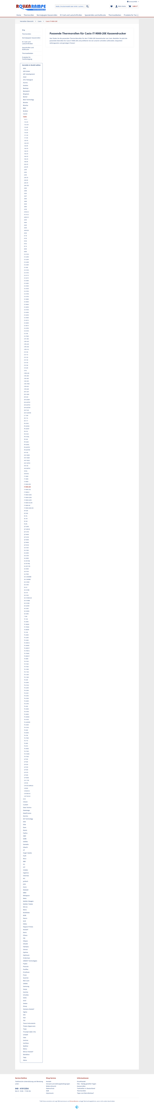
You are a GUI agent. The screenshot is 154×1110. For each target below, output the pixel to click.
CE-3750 (26, 296)
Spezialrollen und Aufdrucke (28, 48)
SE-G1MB (26, 590)
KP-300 (26, 513)
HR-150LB (27, 460)
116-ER (26, 132)
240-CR (26, 183)
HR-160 (26, 466)
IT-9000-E (26, 492)
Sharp (25, 1006)
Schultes (26, 995)
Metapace (26, 895)
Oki (24, 938)
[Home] (18, 15)
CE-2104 (26, 254)
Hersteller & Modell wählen (31, 65)
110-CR (26, 122)
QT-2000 (26, 526)
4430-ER (26, 230)
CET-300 (26, 339)
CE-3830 (26, 302)
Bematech (26, 91)
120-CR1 (26, 143)
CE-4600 (26, 323)
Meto (24, 898)
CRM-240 (26, 373)
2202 (25, 172)
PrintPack (26, 972)
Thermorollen (26, 34)
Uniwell (25, 1035)
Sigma (25, 1012)
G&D (24, 836)
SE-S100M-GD (28, 598)
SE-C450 (26, 585)
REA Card (26, 981)
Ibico (24, 859)
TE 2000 (26, 622)
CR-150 (26, 362)
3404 (25, 199)
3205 (25, 193)
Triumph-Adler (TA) (29, 1032)
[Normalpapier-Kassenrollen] (47, 15)
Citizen (25, 802)
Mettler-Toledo (28, 904)
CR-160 (26, 365)
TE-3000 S (27, 643)
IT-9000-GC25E (28, 503)
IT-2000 (26, 476)
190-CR (26, 159)
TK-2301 (26, 693)
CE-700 (26, 333)
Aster (25, 77)
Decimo (25, 816)
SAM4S (25, 983)
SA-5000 (26, 569)
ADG (24, 68)
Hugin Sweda (27, 853)
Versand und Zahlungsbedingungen (58, 1084)
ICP (24, 867)
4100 (25, 209)
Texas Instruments (29, 1023)
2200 (25, 169)
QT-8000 (26, 542)
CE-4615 (26, 325)
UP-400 (26, 775)
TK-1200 (26, 674)
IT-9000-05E (27, 484)
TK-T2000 (26, 754)
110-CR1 (26, 125)
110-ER (26, 127)
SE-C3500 (26, 582)
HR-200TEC (27, 468)
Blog (23, 30)
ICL (24, 864)
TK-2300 (26, 690)
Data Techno (27, 807)
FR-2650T (26, 429)
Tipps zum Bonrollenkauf (85, 1093)
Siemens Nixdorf (28, 1009)
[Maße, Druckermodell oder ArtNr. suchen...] (72, 6)
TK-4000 (26, 714)
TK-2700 (26, 704)
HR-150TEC (27, 463)
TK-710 (26, 741)
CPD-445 (26, 347)
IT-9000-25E (27, 489)
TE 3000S (26, 624)
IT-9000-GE (27, 505)
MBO (24, 893)
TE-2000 (26, 635)
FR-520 (26, 439)
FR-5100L (26, 436)
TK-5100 (26, 727)
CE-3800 (26, 299)
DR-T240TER (27, 413)
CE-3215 (26, 278)
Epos (24, 827)
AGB (47, 1091)
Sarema (25, 992)
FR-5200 (26, 442)
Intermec (26, 876)
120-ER (26, 146)
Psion (25, 975)
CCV (24, 799)
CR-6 (25, 370)
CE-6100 (26, 331)
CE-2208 (26, 262)
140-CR (26, 151)
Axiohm (25, 85)
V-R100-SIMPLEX (28, 785)
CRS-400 (26, 376)
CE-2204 (26, 259)
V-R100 (26, 783)
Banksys (25, 88)
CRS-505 (26, 381)
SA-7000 (26, 574)
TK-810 (26, 746)
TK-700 (26, 735)
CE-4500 (26, 318)
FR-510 (26, 431)
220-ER (26, 167)
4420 (25, 225)
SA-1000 (26, 550)
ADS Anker (26, 71)
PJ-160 (26, 521)
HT (24, 850)
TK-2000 (26, 682)
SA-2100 (26, 555)
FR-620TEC (27, 447)
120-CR (26, 140)
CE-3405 (26, 283)
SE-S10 (26, 592)
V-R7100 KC (27, 796)
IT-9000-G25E (28, 500)
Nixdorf (25, 930)
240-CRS (26, 185)
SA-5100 (26, 571)
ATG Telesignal (28, 80)
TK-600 (26, 730)
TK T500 (26, 667)
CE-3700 (26, 291)
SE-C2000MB (27, 577)
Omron (25, 949)
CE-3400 (26, 281)
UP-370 (26, 772)
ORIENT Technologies (30, 961)
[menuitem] (72, 6)
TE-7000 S (27, 651)
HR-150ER (27, 458)
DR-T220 (26, 410)
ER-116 (26, 418)
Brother (25, 111)
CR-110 (26, 355)
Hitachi (25, 847)
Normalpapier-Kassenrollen (31, 38)
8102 (25, 244)
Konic (25, 887)
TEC (24, 1020)
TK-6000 (26, 733)
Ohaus (25, 935)
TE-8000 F (26, 656)
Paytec (25, 964)
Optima (25, 952)
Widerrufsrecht (51, 1086)
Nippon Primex (28, 927)
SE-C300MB (27, 579)
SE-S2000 (26, 606)
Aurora (25, 83)
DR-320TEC (27, 402)
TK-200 (26, 680)
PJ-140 (26, 518)
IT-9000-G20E (28, 497)
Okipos (25, 941)
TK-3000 (26, 709)
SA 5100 (26, 548)
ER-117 (26, 421)
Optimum (26, 955)
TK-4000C (26, 717)
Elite (24, 824)
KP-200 (26, 511)
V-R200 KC (27, 791)
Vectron (25, 1040)
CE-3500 (26, 286)
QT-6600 (26, 540)
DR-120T (26, 392)
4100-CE (26, 212)
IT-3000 (26, 479)
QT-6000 (26, 534)
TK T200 (26, 664)
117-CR (26, 135)
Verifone (26, 1043)
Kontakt (48, 1081)
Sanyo (25, 989)
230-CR (26, 177)
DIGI (24, 822)
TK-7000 (26, 738)
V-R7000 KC (27, 793)
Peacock (25, 966)
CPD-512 (26, 349)
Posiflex (25, 969)
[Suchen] (87, 6)
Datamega (26, 810)
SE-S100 (26, 595)
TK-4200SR (27, 722)
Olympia (26, 947)
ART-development (29, 74)
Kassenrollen (81, 1086)
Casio (25, 117)
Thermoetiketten (27, 53)
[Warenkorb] (133, 6)
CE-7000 (26, 336)
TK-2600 (26, 701)
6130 (25, 238)
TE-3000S (26, 645)
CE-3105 (26, 273)
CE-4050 (26, 307)
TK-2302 (26, 696)
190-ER (26, 162)
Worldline (26, 1054)
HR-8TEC (26, 474)
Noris (25, 932)
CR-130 (26, 360)
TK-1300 (26, 677)
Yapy (24, 1057)
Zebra (25, 1060)
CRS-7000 (26, 384)
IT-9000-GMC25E (28, 508)
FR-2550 (26, 423)
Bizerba (25, 105)
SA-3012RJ (27, 561)
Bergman (26, 94)
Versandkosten (74, 1101)
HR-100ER (27, 455)
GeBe (25, 839)
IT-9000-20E (27, 487)
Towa (25, 1029)
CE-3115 (26, 275)
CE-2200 (26, 257)
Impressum (50, 1093)
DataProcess (27, 813)
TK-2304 (26, 698)
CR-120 (26, 357)
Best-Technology (28, 100)
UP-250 (26, 764)
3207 (25, 196)
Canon (25, 114)
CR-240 (26, 368)
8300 (25, 251)
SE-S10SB (26, 603)
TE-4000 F (26, 648)
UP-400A (26, 778)
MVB (24, 915)
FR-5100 (26, 434)
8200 (25, 249)
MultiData (26, 912)
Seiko (25, 998)
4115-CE (26, 214)
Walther (25, 1046)
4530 (25, 233)
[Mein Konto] (121, 6)
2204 (25, 175)
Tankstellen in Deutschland (86, 1088)
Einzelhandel (81, 1081)
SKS (24, 1015)
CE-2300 (26, 265)
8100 (25, 241)
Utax (24, 1037)
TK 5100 (26, 661)
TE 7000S (26, 627)
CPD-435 (26, 344)
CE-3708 (26, 294)
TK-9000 (26, 748)
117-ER (26, 138)
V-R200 (26, 788)
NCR (24, 921)
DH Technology (28, 819)
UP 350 (26, 759)
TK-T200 (26, 751)
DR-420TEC (27, 405)
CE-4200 (26, 312)
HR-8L (25, 471)
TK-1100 (26, 672)
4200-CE (26, 217)
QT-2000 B (27, 529)
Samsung (26, 986)
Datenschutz (50, 1088)
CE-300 (26, 267)
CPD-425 (26, 341)
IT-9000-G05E (28, 495)
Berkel (25, 97)
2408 (25, 191)
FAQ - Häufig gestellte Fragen (86, 1084)
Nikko (25, 924)
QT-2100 (26, 532)
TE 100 (26, 619)
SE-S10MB (27, 600)
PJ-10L (25, 516)
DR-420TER (27, 407)
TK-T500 (26, 756)
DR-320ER (27, 399)
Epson (25, 830)
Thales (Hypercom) (29, 1026)
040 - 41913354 (22, 1088)
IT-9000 (26, 481)
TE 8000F (26, 629)
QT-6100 (26, 537)
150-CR (26, 154)
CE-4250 (26, 315)
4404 (25, 222)
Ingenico (26, 873)
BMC (24, 108)
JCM (24, 884)
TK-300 (26, 706)
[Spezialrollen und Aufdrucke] (95, 15)
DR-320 (26, 397)
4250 (25, 220)
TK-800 (26, 743)
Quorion (25, 978)
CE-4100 (26, 310)
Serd (24, 1001)
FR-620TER (27, 450)
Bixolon (25, 102)
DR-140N (26, 394)
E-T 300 (26, 415)
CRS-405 (26, 378)
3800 (25, 206)
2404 (25, 188)
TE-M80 (26, 659)
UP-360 (26, 770)
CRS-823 (26, 386)
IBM (24, 861)
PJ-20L (25, 524)
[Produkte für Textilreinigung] (134, 15)
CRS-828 (26, 389)
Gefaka (25, 841)
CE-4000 (26, 304)
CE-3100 (26, 270)
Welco (25, 1049)
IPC (24, 878)
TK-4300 (26, 725)
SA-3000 (26, 558)
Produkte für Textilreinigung (27, 58)
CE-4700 (26, 328)
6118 (25, 236)
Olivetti (25, 944)
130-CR (26, 148)
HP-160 (26, 452)
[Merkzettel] (111, 6)
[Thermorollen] (28, 15)
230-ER (26, 180)
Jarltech (25, 881)
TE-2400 (26, 640)
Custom (25, 805)
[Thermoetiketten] (114, 15)
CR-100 (26, 352)
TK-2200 (26, 688)
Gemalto (26, 844)
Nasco (25, 918)
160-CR (26, 156)
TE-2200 (26, 637)
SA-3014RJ (27, 563)
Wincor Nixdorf (28, 1052)
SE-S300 (26, 608)
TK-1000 (26, 669)
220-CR (26, 164)
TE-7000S (26, 653)
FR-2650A (26, 426)
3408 (25, 201)
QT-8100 (26, 545)
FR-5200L (26, 444)
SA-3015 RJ (27, 566)
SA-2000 (26, 553)
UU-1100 (26, 780)
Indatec (25, 870)
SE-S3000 (26, 611)
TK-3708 (26, 711)
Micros (25, 907)
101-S (25, 119)
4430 (25, 228)
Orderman (26, 958)
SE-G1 (25, 587)
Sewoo (25, 1003)
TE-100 (26, 632)
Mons (25, 910)
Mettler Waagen (28, 901)
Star (24, 1018)
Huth (24, 856)
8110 (25, 246)
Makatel (25, 890)
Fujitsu (25, 833)
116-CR (26, 130)
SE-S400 (26, 614)
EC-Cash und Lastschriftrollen (27, 43)
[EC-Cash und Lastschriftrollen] (71, 15)
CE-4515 (26, 320)
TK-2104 (26, 685)
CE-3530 (26, 288)
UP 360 (26, 762)
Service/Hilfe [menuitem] (132, 2)
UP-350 (26, 767)
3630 (25, 204)
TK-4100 (26, 719)
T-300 (25, 616)
